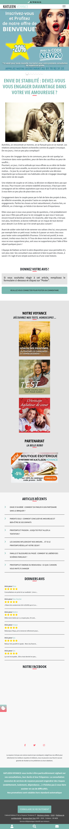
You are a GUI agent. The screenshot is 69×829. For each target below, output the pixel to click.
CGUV (52, 815)
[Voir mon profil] (12, 826)
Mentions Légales (43, 815)
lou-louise (17, 599)
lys (14, 637)
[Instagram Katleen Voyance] (44, 745)
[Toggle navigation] (64, 6)
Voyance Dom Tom (29, 818)
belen (15, 612)
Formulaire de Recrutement (34, 809)
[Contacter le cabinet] (57, 826)
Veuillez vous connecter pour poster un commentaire (34, 290)
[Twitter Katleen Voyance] (34, 745)
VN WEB (55, 818)
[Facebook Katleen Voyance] (25, 745)
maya (15, 624)
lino (14, 586)
